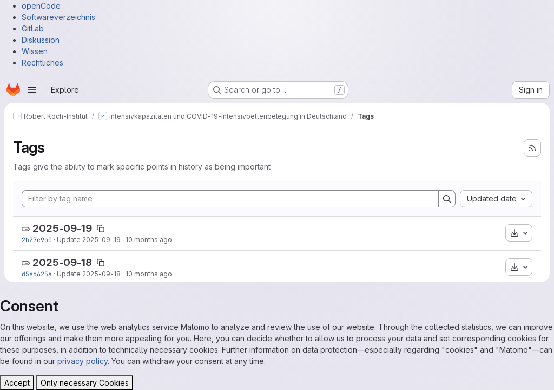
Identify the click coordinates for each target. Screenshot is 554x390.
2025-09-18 (62, 262)
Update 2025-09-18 (89, 274)
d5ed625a (37, 274)
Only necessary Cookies (85, 382)
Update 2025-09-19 (89, 240)
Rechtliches (42, 62)
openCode (41, 5)
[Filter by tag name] (230, 198)
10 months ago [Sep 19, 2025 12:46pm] (149, 240)
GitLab (33, 28)
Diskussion (41, 39)
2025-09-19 (62, 228)
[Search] (447, 198)
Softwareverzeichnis (58, 17)
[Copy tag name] (100, 228)
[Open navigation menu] (32, 90)
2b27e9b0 (37, 240)
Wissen (35, 51)
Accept (17, 382)
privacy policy (82, 361)
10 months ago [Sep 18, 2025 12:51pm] (149, 274)
